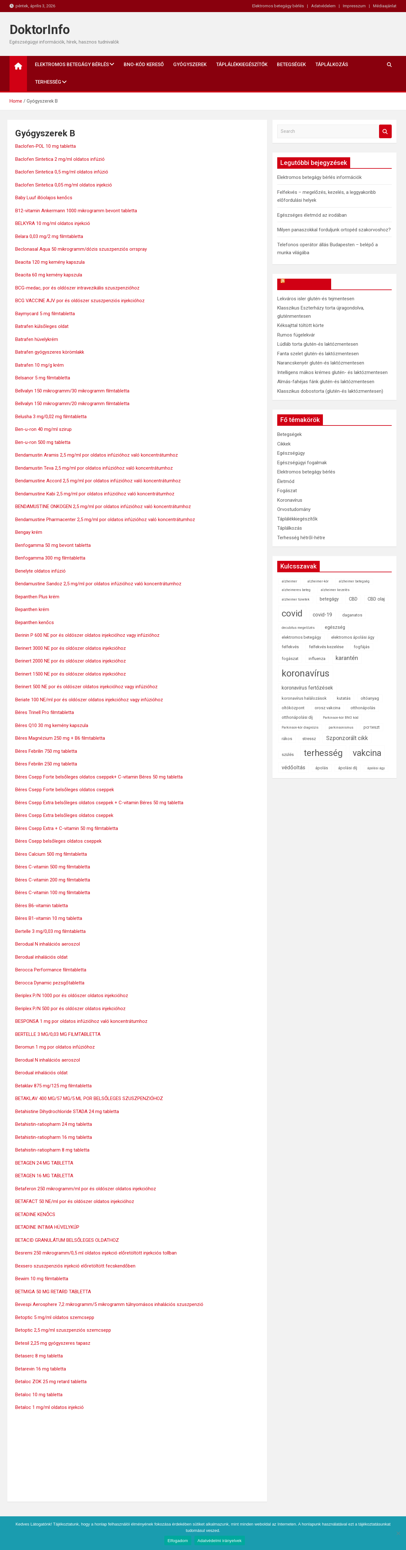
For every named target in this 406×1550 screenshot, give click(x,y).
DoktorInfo (40, 29)
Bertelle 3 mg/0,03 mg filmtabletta (50, 931)
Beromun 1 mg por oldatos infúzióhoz (55, 1047)
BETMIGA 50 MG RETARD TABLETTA (53, 1292)
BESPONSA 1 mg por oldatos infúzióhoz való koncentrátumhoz (81, 1021)
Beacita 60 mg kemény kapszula (48, 275)
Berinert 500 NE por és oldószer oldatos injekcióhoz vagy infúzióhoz (86, 687)
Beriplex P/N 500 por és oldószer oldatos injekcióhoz (70, 1008)
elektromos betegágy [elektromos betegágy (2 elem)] (301, 637)
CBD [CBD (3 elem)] (353, 599)
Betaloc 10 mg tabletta (38, 1394)
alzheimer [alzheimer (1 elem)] (289, 581)
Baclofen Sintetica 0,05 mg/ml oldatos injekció (63, 185)
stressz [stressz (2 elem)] (309, 738)
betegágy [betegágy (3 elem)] (329, 599)
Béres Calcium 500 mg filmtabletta (51, 854)
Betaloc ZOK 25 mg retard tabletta (51, 1381)
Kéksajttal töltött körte (300, 325)
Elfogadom (177, 1540)
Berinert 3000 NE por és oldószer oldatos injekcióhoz (70, 648)
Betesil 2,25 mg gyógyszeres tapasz (52, 1343)
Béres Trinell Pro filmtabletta (44, 712)
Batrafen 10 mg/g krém (39, 365)
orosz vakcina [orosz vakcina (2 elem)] (327, 707)
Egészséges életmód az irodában (312, 215)
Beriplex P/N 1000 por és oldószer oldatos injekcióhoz (71, 995)
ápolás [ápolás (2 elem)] (321, 767)
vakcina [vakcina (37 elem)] (367, 753)
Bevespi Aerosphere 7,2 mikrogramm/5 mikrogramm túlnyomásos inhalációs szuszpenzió (109, 1304)
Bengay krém (28, 532)
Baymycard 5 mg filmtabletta (45, 313)
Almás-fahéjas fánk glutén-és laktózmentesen (325, 381)
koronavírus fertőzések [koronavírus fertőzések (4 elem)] (307, 688)
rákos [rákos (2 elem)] (287, 738)
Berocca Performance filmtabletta (50, 970)
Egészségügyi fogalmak (302, 463)
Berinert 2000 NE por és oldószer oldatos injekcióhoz (70, 661)
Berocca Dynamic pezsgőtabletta (49, 983)
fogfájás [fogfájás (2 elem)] (362, 646)
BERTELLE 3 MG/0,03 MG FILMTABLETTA (58, 1034)
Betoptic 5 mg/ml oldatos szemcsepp (54, 1317)
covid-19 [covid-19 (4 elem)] (322, 615)
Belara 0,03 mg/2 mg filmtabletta (49, 236)
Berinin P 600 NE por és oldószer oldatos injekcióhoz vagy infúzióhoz (87, 635)
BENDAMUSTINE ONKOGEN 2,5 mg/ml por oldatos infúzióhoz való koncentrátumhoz (103, 506)
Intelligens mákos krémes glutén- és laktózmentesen (332, 372)
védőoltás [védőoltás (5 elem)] (293, 767)
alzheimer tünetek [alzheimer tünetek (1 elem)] (296, 599)
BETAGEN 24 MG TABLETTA (44, 1163)
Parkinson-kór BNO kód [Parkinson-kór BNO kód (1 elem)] (340, 718)
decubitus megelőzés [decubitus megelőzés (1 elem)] (298, 628)
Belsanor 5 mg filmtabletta (42, 378)
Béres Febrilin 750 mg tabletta (46, 751)
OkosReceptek (307, 284)
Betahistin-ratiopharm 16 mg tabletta (53, 1137)
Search (385, 131)
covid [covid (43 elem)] (292, 613)
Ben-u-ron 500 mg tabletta (42, 442)
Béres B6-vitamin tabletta (41, 905)
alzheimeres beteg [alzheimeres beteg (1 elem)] (296, 590)
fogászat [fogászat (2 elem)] (290, 658)
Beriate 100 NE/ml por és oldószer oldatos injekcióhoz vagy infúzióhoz (89, 700)
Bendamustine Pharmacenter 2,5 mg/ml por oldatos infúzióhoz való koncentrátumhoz (105, 519)
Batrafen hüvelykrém (36, 339)
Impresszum (354, 5)
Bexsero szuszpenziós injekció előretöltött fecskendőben (75, 1266)
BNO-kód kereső (144, 64)
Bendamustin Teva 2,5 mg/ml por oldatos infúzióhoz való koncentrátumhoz (94, 468)
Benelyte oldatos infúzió (40, 571)
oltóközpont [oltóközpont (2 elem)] (293, 707)
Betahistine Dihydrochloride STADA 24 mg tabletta (67, 1111)
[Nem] (398, 1533)
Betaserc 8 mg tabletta (39, 1356)
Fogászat (287, 490)
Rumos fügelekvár (296, 335)
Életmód (285, 481)
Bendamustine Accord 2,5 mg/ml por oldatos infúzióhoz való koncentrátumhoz (98, 481)
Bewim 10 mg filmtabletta (41, 1278)
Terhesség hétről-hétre (301, 537)
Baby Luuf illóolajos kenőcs (43, 198)
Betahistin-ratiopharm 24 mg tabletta (53, 1124)
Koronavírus (289, 500)
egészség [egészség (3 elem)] (335, 627)
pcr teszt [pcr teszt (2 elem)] (371, 727)
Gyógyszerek (189, 64)
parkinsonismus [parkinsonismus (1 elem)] (341, 727)
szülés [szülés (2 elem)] (288, 754)
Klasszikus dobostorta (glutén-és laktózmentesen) (330, 391)
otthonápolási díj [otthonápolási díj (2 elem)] (297, 717)
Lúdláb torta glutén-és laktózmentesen (317, 344)
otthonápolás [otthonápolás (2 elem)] (362, 707)
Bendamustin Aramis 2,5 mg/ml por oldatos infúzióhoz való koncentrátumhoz (96, 455)
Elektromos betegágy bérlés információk (319, 177)
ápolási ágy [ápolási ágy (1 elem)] (376, 768)
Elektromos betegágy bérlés (278, 5)
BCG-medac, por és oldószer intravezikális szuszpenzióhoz (77, 288)
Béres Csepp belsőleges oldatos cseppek (58, 841)
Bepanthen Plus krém (37, 597)
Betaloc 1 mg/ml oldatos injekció (49, 1407)
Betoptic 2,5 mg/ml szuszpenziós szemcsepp (63, 1330)
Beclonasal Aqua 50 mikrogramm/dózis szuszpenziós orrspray (81, 249)
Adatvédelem (323, 5)
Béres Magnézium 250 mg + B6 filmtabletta (60, 738)
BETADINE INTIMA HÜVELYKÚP (47, 1227)
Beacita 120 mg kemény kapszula (50, 262)
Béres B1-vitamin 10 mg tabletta (48, 918)
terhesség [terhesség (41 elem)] (323, 753)
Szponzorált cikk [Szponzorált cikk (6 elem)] (347, 738)
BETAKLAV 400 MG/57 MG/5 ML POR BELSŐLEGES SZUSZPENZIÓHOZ (89, 1098)
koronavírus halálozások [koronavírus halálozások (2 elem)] (304, 698)
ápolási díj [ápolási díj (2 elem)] (347, 767)
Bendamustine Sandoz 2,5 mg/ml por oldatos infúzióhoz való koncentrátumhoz (98, 584)
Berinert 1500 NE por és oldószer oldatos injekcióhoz (70, 674)
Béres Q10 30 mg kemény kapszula (51, 725)
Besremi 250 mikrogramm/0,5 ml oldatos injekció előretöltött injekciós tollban (96, 1253)
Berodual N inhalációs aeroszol (47, 944)
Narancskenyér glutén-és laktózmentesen (320, 363)
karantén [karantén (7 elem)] (347, 658)
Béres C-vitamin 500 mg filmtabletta (52, 867)
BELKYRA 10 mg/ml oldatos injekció (52, 223)
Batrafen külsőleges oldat (42, 326)
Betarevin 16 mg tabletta (40, 1369)
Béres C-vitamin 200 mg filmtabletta (52, 880)
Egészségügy (291, 453)
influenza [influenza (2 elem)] (317, 658)
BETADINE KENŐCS (35, 1214)
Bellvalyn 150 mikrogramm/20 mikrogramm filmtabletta (72, 403)
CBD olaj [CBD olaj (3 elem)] (376, 599)
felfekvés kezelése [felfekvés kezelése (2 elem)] (326, 646)
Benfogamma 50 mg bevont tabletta (53, 545)
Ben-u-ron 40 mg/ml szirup (43, 429)
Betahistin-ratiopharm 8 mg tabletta (52, 1150)
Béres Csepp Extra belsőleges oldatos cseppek (64, 815)
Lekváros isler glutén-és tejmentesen (315, 299)
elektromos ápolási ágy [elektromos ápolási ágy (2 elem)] (352, 637)
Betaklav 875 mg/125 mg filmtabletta (53, 1086)
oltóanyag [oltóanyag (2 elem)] (370, 698)
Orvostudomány (294, 509)
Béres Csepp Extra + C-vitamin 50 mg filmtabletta (66, 828)
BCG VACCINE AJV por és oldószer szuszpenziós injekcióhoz (80, 300)
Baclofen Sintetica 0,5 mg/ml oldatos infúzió (61, 172)
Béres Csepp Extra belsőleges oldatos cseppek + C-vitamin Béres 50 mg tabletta (99, 803)
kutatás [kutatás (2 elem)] (343, 698)
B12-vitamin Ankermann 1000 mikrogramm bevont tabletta (76, 211)
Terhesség (48, 82)
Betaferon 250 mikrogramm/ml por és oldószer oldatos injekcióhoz (85, 1189)
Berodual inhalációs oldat (41, 957)
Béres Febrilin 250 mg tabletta (46, 764)
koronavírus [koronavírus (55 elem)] (306, 673)
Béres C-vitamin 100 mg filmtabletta (52, 892)
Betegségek (291, 64)
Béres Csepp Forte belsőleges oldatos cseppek (64, 789)
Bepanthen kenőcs (34, 622)
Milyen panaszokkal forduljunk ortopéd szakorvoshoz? (334, 230)
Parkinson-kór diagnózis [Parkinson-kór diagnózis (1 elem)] (300, 727)
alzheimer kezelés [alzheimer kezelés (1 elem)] (335, 590)
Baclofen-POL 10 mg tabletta (45, 146)
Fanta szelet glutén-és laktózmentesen (318, 354)
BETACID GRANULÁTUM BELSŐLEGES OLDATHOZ (67, 1240)
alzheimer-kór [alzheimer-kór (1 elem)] (318, 581)
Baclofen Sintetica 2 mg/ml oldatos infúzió (60, 159)
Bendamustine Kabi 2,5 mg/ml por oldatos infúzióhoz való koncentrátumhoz (94, 494)
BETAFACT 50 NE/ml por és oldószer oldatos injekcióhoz (74, 1201)
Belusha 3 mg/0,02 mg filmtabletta (51, 416)
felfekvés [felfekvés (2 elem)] (290, 646)
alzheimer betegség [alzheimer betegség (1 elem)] (354, 581)
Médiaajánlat (384, 5)
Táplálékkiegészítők (241, 64)
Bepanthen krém (32, 609)
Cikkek (284, 444)
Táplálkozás (331, 64)
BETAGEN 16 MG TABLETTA (44, 1176)
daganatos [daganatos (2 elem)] (352, 615)
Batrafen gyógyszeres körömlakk (49, 352)
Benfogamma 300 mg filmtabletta (50, 558)
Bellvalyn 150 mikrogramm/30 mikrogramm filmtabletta (72, 391)
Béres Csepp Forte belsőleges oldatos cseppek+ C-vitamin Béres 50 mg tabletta (99, 777)
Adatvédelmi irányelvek (220, 1540)
